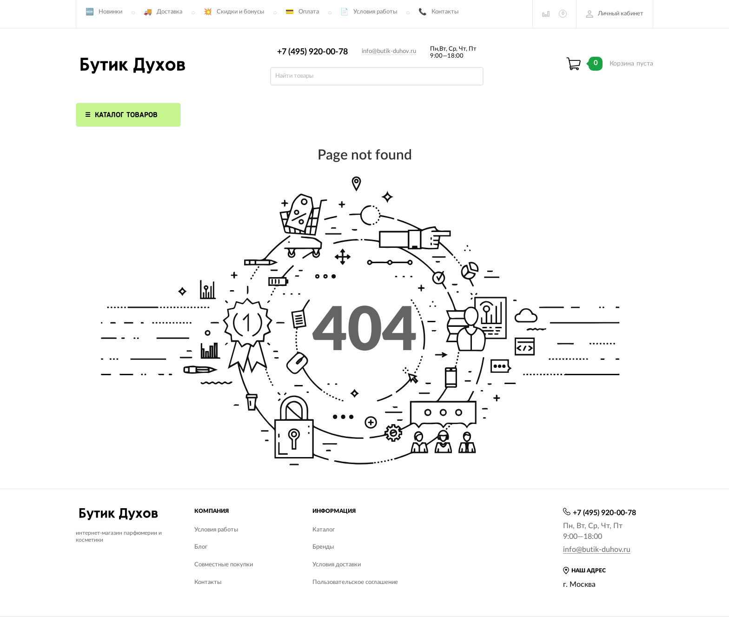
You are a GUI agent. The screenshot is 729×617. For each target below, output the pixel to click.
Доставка (169, 12)
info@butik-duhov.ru (389, 51)
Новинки (110, 12)
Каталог (323, 530)
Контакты (444, 12)
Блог (200, 547)
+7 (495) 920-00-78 (312, 52)
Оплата (308, 12)
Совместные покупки (223, 565)
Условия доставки (336, 565)
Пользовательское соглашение (355, 582)
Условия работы (375, 12)
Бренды (323, 547)
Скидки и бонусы (240, 12)
